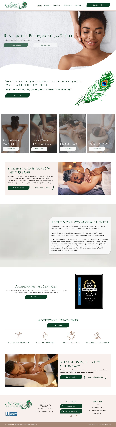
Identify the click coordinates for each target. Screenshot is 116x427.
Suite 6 (44, 407)
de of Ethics (98, 405)
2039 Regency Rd (45, 405)
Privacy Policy (97, 413)
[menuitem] (39, 5)
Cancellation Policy (97, 407)
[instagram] (70, 416)
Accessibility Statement (97, 410)
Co (93, 405)
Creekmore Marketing (105, 424)
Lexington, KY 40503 (45, 408)
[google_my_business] (76, 416)
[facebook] (64, 416)
